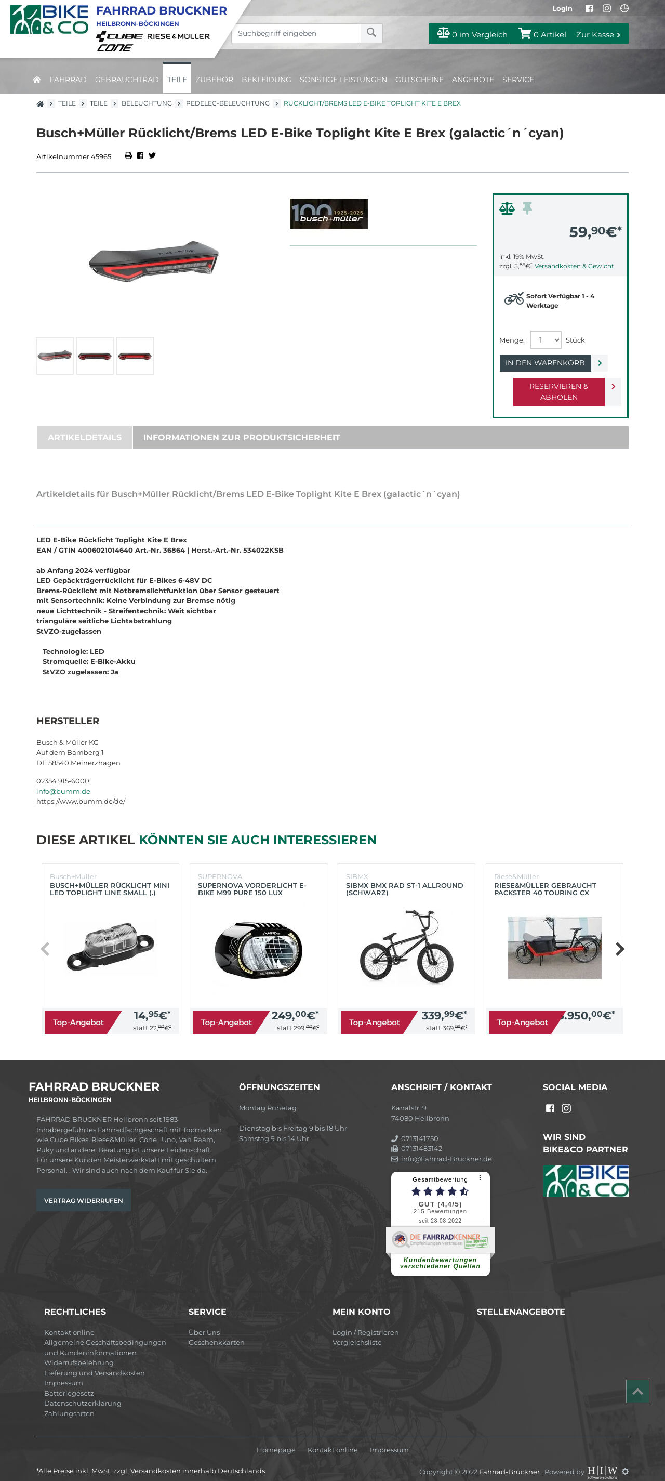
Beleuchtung (147, 103)
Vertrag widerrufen (83, 1190)
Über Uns (204, 1321)
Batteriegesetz (69, 1382)
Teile (177, 79)
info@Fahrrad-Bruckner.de (441, 1148)
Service (518, 79)
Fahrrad (68, 79)
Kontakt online (69, 1321)
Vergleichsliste (357, 1331)
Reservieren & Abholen (552, 386)
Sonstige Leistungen (343, 79)
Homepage (276, 1439)
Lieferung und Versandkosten (94, 1362)
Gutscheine (419, 79)
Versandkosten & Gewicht (574, 266)
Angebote (473, 79)
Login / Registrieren (365, 1321)
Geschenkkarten (217, 1331)
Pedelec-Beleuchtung (228, 103)
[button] (619, 937)
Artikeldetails (85, 426)
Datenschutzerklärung (83, 1392)
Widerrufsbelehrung (79, 1351)
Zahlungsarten (69, 1402)
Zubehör (214, 79)
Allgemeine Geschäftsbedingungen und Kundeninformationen (105, 1336)
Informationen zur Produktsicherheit (241, 426)
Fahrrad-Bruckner (510, 1460)
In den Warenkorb (552, 363)
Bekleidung (266, 79)
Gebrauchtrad (127, 79)
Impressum (63, 1372)
